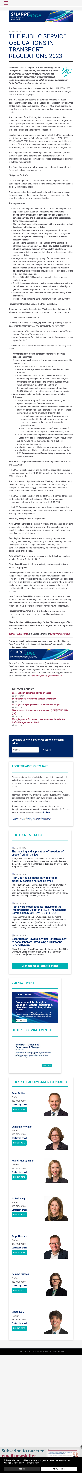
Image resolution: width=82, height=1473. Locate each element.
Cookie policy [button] (18, 1463)
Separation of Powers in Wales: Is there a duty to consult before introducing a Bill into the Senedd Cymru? (39, 942)
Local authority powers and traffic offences (31, 693)
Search (47, 750)
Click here (17, 739)
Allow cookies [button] (59, 1469)
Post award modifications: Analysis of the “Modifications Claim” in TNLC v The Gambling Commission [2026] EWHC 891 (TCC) (39, 910)
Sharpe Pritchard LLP (59, 634)
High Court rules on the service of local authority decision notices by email (35, 879)
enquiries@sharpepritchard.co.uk (47, 675)
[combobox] (25, 750)
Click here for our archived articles (40, 965)
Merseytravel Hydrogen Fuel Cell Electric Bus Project (36, 704)
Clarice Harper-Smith (18, 634)
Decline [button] (22, 1469)
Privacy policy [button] (32, 1463)
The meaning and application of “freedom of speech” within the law (38, 853)
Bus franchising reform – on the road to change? (34, 699)
